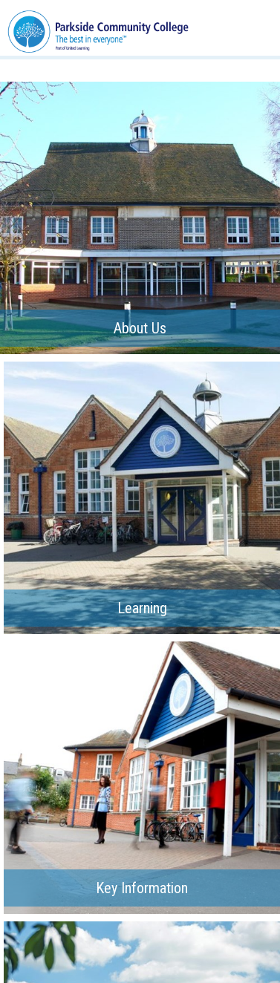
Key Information (142, 888)
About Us (140, 328)
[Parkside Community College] (98, 27)
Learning (142, 608)
